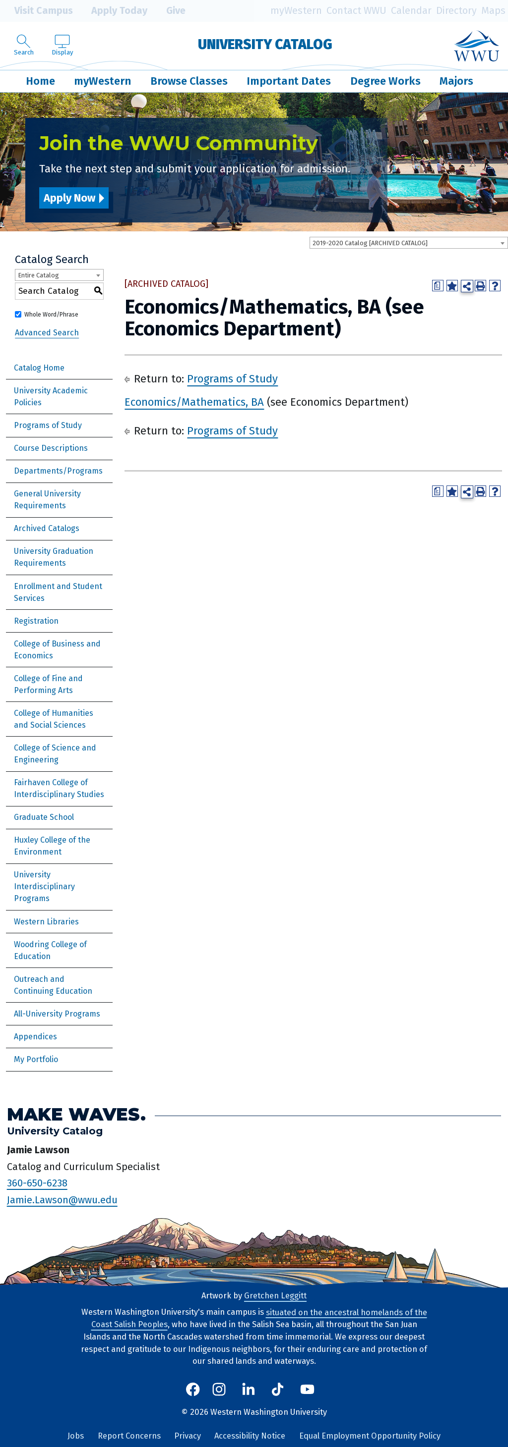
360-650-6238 (37, 1183)
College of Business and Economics (57, 649)
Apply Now (69, 198)
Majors (456, 81)
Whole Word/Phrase (51, 314)
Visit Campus (36, 10)
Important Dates (289, 81)
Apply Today (112, 10)
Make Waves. (76, 1114)
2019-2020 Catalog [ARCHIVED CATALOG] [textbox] (370, 243)
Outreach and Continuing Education (53, 985)
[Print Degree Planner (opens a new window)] (438, 285)
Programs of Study (48, 425)
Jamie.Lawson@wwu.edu (62, 1200)
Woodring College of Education (50, 950)
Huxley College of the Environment (52, 846)
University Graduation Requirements (53, 557)
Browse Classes (189, 81)
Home (40, 81)
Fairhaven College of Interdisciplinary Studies (59, 788)
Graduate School (44, 817)
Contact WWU (356, 10)
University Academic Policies (51, 396)
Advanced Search (47, 332)
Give (169, 10)
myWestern (296, 10)
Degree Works (385, 81)
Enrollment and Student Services (58, 592)
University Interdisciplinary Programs (44, 886)
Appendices (35, 1036)
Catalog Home (39, 368)
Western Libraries (46, 921)
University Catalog (265, 44)
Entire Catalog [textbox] (38, 275)
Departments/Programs (58, 471)
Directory (456, 10)
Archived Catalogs (46, 528)
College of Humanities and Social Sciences (53, 719)
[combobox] (409, 243)
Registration (36, 621)
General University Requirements (47, 499)
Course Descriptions (51, 448)
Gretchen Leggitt (275, 1295)
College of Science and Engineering (55, 753)
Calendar (411, 10)
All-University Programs (57, 1013)
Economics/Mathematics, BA (194, 402)
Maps (493, 10)
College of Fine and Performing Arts (48, 684)
